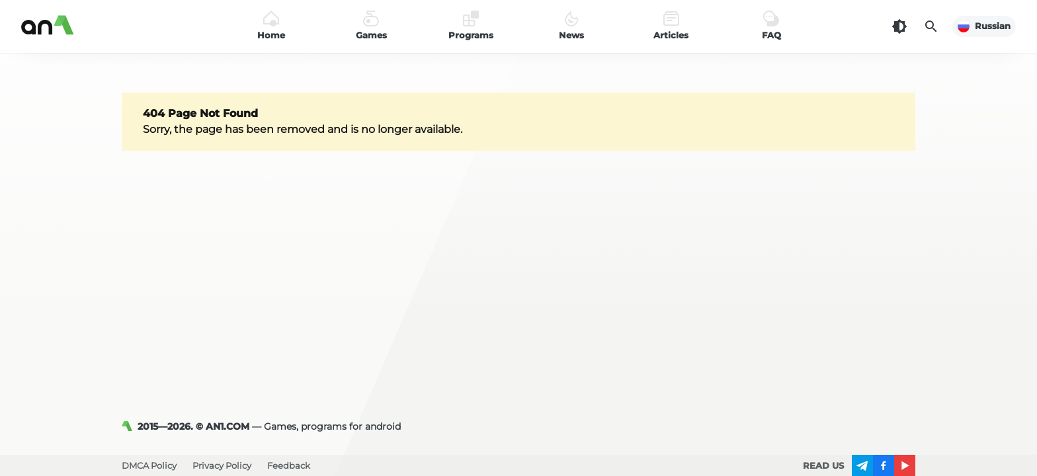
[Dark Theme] (899, 26)
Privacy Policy (221, 465)
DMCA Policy (149, 465)
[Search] (931, 26)
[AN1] (130, 426)
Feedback (288, 465)
